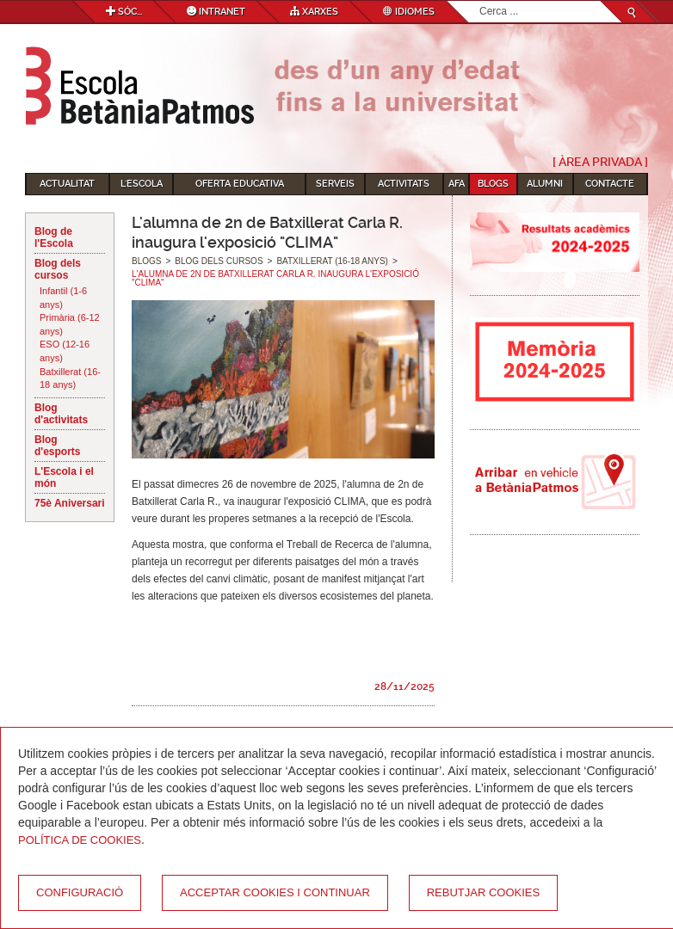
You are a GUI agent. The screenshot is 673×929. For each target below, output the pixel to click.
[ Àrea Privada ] (600, 162)
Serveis (335, 183)
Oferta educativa (239, 183)
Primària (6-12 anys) (70, 324)
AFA (456, 183)
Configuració (79, 892)
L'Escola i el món (64, 477)
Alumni (545, 183)
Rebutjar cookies (483, 892)
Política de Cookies (79, 840)
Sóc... (124, 11)
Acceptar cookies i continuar (275, 892)
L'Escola (141, 183)
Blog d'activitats (61, 414)
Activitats (403, 183)
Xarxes (314, 11)
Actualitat (67, 183)
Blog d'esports (57, 446)
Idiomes (409, 11)
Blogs (493, 183)
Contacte (609, 183)
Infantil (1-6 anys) (63, 298)
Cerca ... (479, 1)
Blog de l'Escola (53, 237)
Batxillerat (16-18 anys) (70, 378)
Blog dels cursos (57, 269)
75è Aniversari (69, 503)
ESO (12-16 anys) (65, 351)
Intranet (216, 11)
